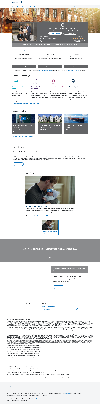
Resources (36, 7)
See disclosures (78, 41)
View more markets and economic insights (22, 136)
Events (24, 7)
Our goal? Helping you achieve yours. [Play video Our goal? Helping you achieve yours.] (49, 232)
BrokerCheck (67, 393)
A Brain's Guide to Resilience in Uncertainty (26, 152)
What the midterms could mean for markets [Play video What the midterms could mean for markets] (22, 126)
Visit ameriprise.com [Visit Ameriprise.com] (78, 7)
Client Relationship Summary (74, 70)
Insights (30, 7)
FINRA (32, 398)
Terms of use (44, 389)
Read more (42, 132)
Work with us (75, 66)
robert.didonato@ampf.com (48, 38)
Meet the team (50, 66)
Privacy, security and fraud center (54, 389)
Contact (44, 7)
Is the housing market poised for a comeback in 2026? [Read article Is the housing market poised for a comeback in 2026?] (50, 126)
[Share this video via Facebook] (42, 216)
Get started (24, 66)
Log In (86, 7)
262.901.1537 (44, 37)
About (18, 7)
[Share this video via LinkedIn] (49, 216)
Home (13, 7)
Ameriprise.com (10, 389)
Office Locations (46, 309)
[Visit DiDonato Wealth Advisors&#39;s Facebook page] (77, 309)
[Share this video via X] (54, 215)
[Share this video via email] (35, 216)
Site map (72, 389)
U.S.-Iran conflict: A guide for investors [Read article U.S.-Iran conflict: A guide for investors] (74, 126)
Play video (15, 132)
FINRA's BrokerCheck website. (45, 70)
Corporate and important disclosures (21, 389)
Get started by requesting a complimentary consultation (25, 103)
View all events (18, 164)
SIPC (36, 398)
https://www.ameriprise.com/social (17, 370)
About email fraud (65, 389)
